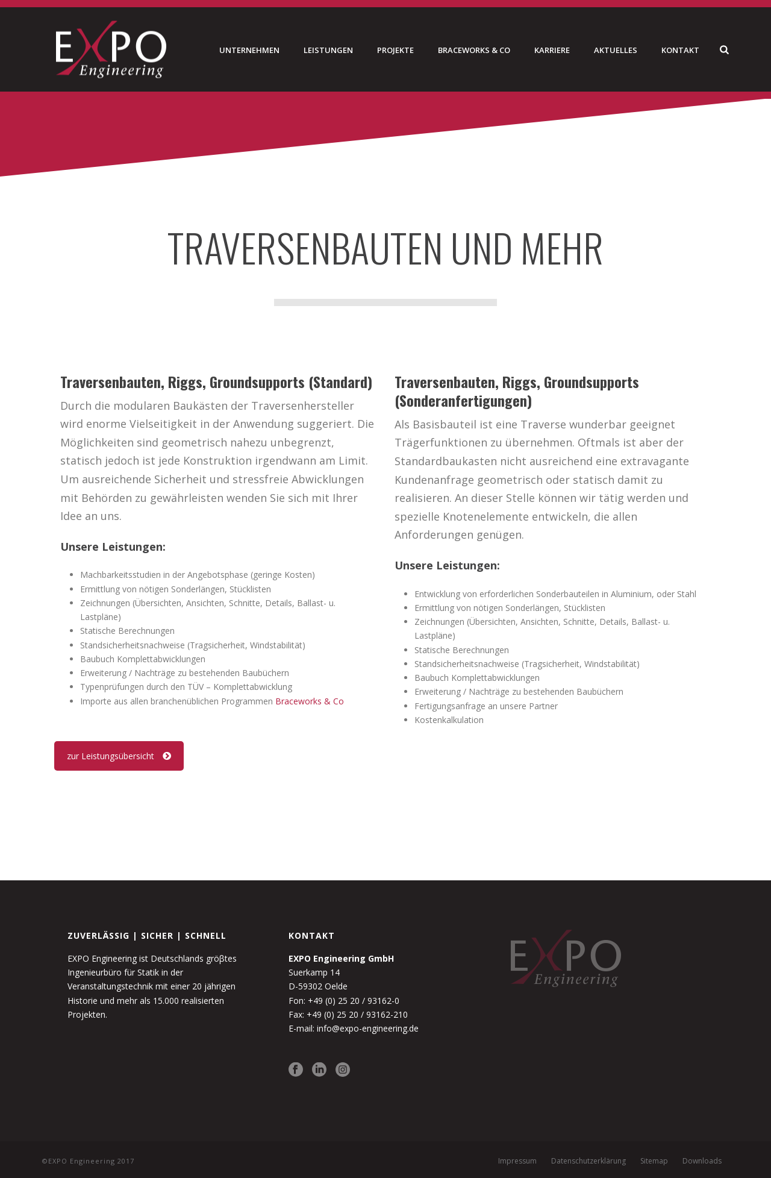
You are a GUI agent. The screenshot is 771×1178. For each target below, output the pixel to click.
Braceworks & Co (474, 50)
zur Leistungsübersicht (119, 756)
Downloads (702, 1161)
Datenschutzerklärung (588, 1161)
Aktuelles (615, 50)
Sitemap (654, 1161)
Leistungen (328, 50)
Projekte (395, 50)
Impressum (517, 1161)
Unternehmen (249, 50)
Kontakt (680, 50)
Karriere (552, 50)
